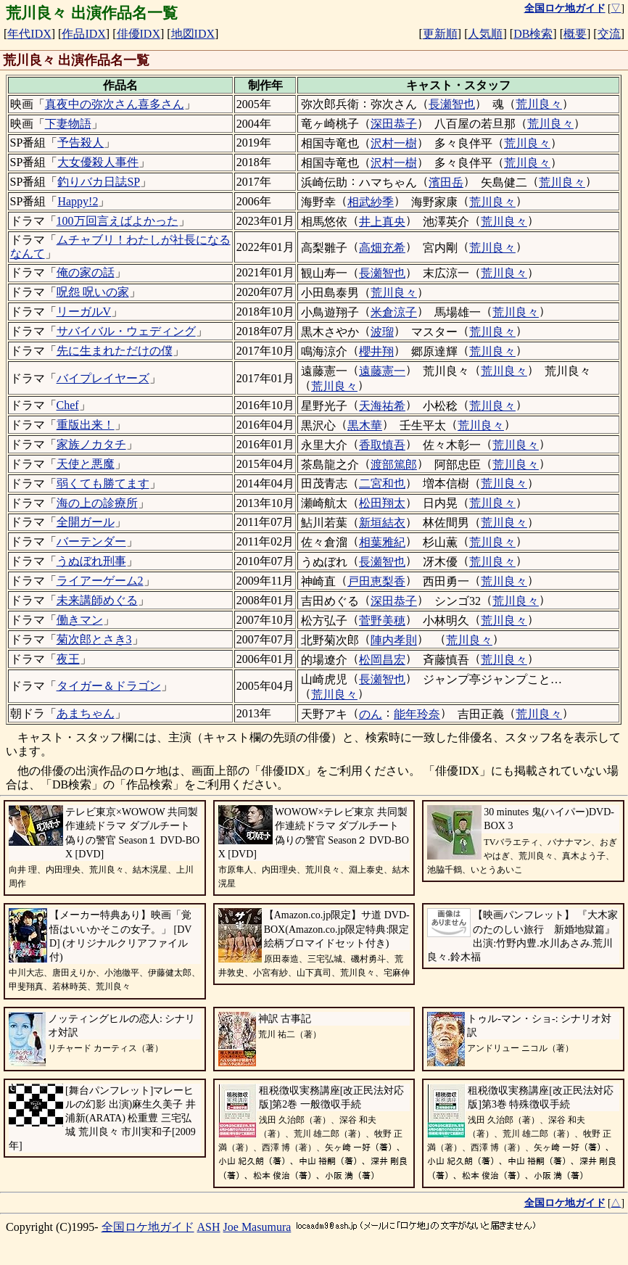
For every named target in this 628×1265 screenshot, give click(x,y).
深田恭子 (394, 124)
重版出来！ (86, 425)
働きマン (80, 620)
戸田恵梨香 (376, 581)
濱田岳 (446, 182)
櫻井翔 (376, 351)
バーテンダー (91, 541)
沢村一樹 (394, 143)
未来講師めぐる (97, 600)
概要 (575, 34)
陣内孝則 (394, 640)
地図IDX (193, 34)
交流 (609, 34)
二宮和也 (382, 483)
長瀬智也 (452, 104)
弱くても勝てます (103, 483)
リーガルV (84, 311)
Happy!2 (77, 201)
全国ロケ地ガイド (148, 1227)
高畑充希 (382, 248)
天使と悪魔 (86, 464)
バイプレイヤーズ (103, 378)
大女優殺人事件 (98, 162)
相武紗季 (370, 202)
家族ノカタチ (91, 444)
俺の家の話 (86, 272)
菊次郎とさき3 (94, 639)
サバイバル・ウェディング (126, 331)
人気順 (485, 34)
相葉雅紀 (382, 542)
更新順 (440, 34)
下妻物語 (68, 124)
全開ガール (86, 522)
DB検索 (533, 34)
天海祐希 (382, 406)
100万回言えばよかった (117, 221)
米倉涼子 (394, 312)
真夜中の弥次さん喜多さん (114, 104)
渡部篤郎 (394, 464)
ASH (208, 1227)
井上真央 (382, 221)
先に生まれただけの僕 (115, 351)
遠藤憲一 (382, 371)
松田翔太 (382, 503)
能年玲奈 (417, 714)
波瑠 (382, 332)
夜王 (68, 659)
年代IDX (29, 34)
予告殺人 (80, 142)
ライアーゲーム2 (100, 580)
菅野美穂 (382, 620)
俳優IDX (138, 34)
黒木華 (364, 425)
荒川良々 (539, 104)
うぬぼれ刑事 (91, 561)
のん (370, 714)
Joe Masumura (257, 1227)
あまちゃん (86, 713)
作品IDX (83, 34)
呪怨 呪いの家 (93, 292)
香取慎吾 (382, 445)
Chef (68, 405)
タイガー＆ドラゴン (109, 686)
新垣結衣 (382, 522)
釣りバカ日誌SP (98, 182)
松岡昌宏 (382, 660)
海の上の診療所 (97, 503)
